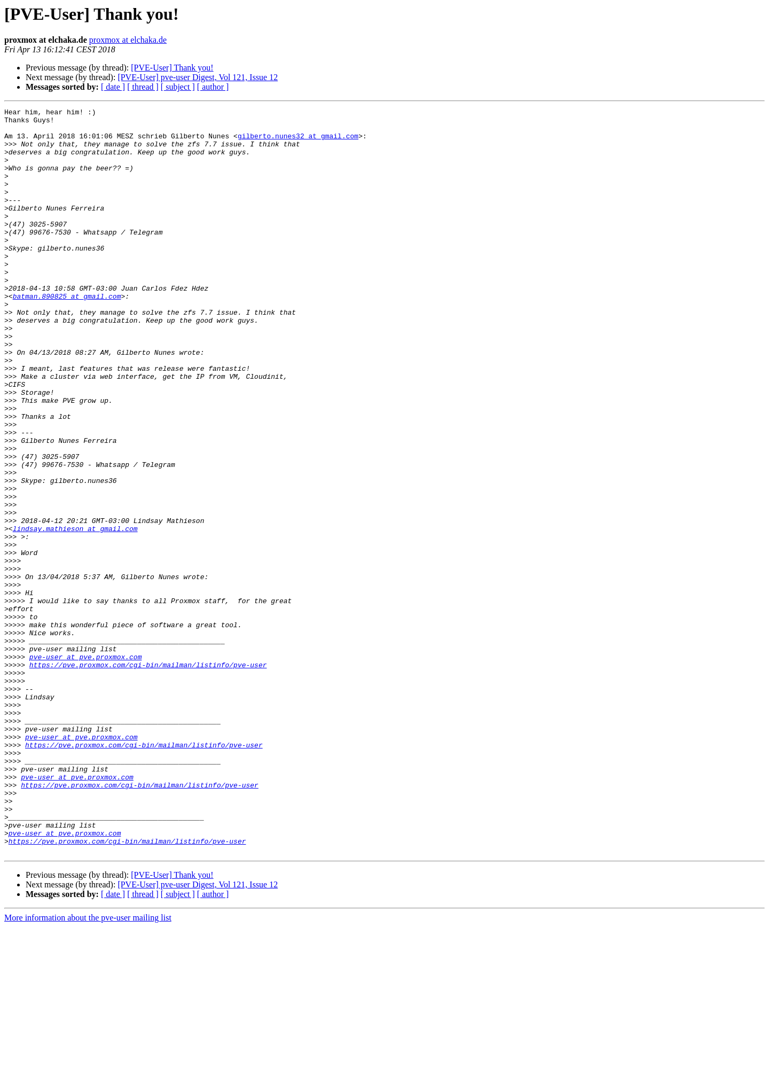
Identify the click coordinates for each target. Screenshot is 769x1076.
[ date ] (113, 86)
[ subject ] (178, 86)
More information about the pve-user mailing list (87, 1066)
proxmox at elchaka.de (128, 39)
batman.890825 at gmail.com (67, 334)
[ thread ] (143, 86)
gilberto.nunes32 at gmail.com (298, 142)
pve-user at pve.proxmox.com (85, 767)
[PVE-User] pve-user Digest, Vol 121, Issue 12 (197, 77)
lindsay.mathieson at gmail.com (75, 613)
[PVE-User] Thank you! (172, 67)
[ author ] (213, 86)
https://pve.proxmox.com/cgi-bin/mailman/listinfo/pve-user (148, 777)
